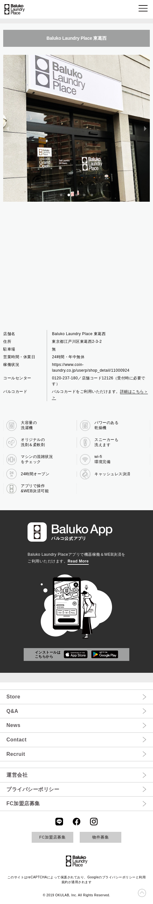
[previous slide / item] (7, 128)
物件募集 (100, 837)
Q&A (12, 711)
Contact (16, 739)
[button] (144, 9)
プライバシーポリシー (32, 789)
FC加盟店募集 (23, 803)
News (13, 725)
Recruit (15, 754)
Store (13, 696)
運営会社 (17, 775)
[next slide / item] (145, 128)
